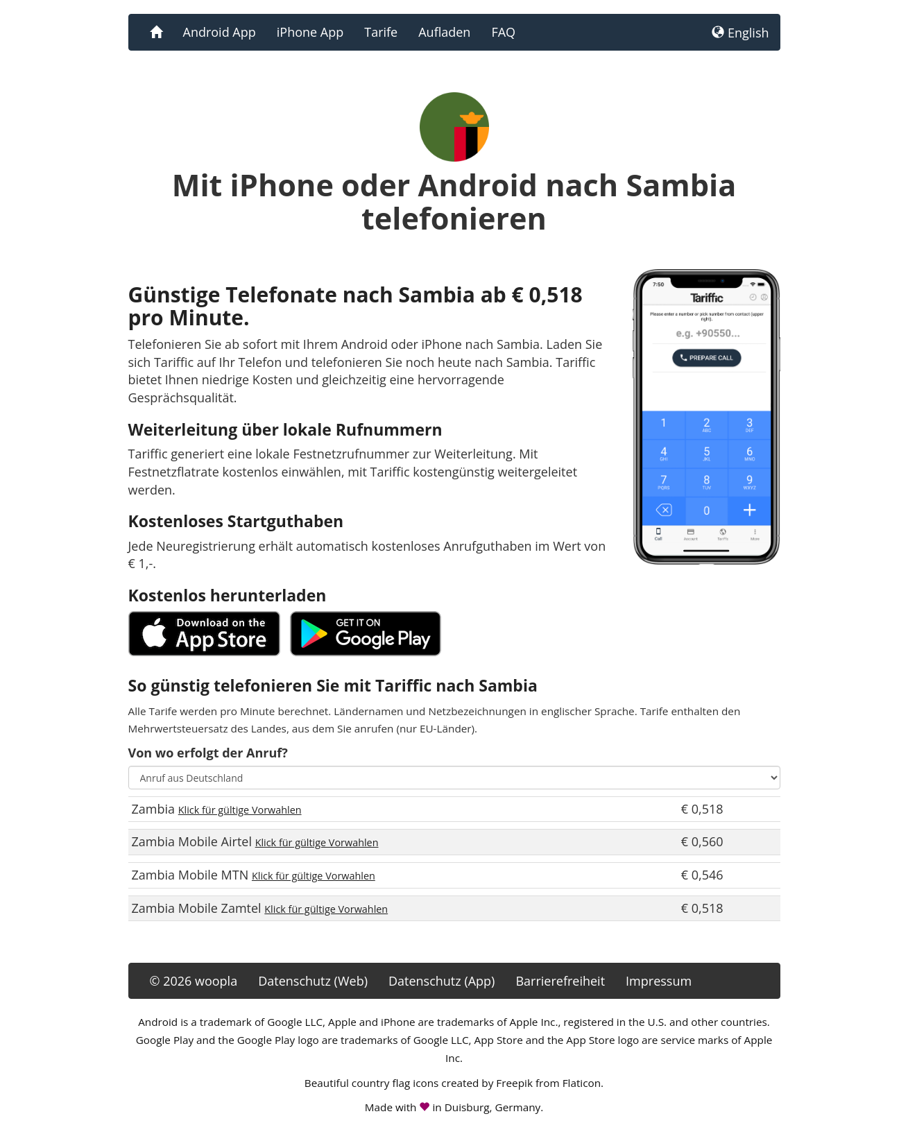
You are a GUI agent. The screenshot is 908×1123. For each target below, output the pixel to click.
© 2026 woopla (194, 980)
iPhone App (310, 32)
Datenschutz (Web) (313, 980)
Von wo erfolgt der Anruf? (208, 752)
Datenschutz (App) (441, 980)
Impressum (659, 980)
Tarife (380, 32)
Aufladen (444, 32)
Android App (219, 32)
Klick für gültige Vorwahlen (240, 809)
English (740, 32)
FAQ (503, 32)
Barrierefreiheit (560, 980)
